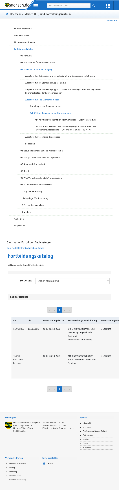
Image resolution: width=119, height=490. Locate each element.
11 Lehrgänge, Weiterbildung (34, 198)
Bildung (12, 468)
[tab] (41, 418)
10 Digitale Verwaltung (31, 191)
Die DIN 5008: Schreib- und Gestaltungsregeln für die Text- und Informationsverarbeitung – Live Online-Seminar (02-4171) (65, 128)
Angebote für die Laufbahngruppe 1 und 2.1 (46, 82)
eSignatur (87, 447)
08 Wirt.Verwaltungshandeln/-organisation (41, 177)
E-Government (15, 476)
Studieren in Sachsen (17, 463)
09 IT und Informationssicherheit (36, 184)
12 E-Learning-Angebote (32, 205)
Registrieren (20, 225)
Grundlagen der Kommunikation (45, 106)
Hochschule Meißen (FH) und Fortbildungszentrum (40, 14)
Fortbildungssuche (23, 28)
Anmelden (112, 20)
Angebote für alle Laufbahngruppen (42, 99)
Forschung (13, 472)
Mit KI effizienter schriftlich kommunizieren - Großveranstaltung (66, 119)
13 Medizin (25, 212)
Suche (85, 443)
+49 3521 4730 (57, 422)
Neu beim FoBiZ (21, 35)
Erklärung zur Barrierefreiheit (95, 431)
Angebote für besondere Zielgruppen (42, 136)
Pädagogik (30, 143)
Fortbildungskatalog (23, 49)
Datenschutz (88, 435)
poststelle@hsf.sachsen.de (62, 428)
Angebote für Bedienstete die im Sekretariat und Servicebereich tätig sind (60, 75)
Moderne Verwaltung (17, 480)
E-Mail (50, 463)
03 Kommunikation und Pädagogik (37, 69)
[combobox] (68, 5)
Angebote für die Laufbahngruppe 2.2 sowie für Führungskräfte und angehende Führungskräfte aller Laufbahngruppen (63, 91)
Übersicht (87, 423)
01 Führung (26, 55)
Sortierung (26, 280)
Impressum (87, 427)
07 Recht (24, 171)
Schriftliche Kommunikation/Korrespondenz (51, 113)
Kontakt (86, 439)
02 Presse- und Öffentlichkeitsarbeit (37, 62)
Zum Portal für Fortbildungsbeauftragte (25, 248)
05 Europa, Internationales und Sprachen (40, 157)
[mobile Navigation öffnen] (35, 5)
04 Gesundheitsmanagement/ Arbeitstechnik (41, 150)
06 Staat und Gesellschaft (32, 164)
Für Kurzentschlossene (24, 42)
